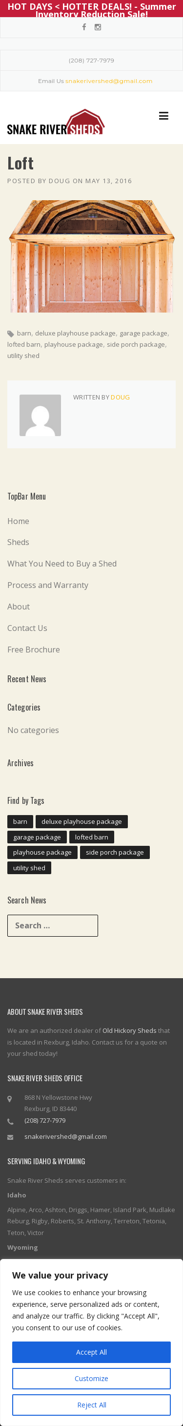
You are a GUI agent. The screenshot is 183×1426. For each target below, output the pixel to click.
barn (24, 333)
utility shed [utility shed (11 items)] (29, 867)
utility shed (23, 355)
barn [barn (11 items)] (20, 821)
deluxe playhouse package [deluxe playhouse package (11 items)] (81, 821)
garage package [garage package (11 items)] (37, 836)
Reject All (91, 1404)
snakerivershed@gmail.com (65, 1136)
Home (18, 520)
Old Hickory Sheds (129, 1030)
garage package (143, 333)
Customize (91, 1378)
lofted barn (24, 344)
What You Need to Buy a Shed (62, 563)
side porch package (136, 344)
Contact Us (27, 627)
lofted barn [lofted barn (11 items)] (91, 836)
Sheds (18, 542)
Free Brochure (33, 649)
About (18, 606)
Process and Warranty (47, 585)
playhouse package (73, 344)
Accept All (91, 1352)
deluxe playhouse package (75, 333)
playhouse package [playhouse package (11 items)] (42, 852)
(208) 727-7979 (92, 60)
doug (59, 180)
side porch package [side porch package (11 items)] (115, 852)
